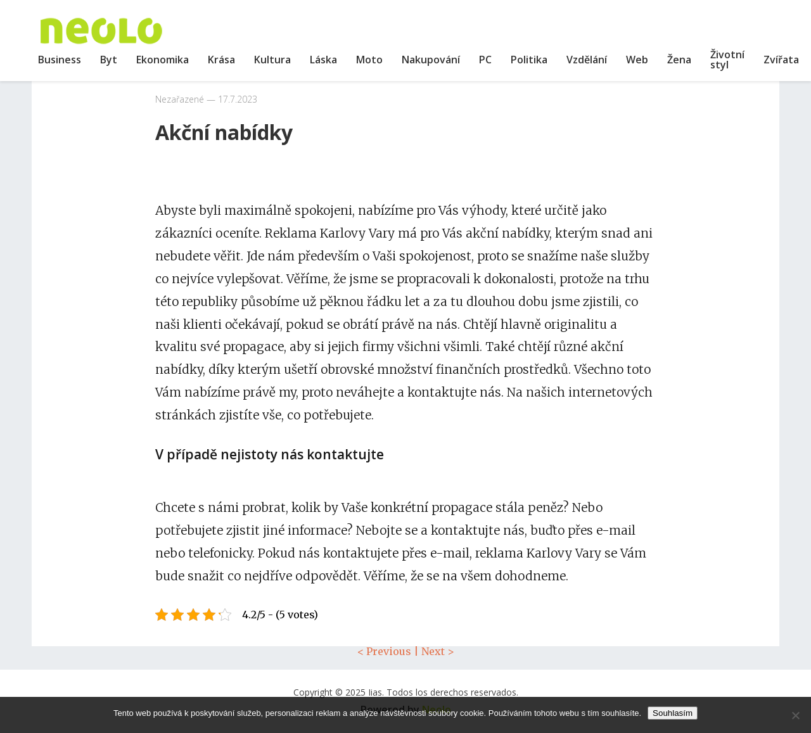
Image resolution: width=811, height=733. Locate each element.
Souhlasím (673, 713)
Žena (679, 60)
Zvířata (781, 60)
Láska (323, 60)
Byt (108, 60)
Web (637, 60)
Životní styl (727, 60)
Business (59, 60)
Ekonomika (162, 60)
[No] (795, 715)
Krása (221, 60)
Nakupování (431, 60)
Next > (437, 651)
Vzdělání (586, 60)
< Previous (384, 651)
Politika (529, 60)
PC (485, 60)
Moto (369, 60)
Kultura (272, 60)
